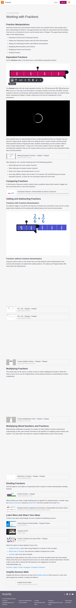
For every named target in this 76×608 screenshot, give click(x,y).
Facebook (35, 567)
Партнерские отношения (68, 601)
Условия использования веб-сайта (39, 602)
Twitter (15, 567)
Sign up (63, 2)
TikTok (21, 567)
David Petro (32, 503)
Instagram (27, 567)
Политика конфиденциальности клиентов (8, 602)
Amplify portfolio (42, 575)
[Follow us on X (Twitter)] (64, 594)
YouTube (9, 567)
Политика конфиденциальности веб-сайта (55, 602)
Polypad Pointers (14, 548)
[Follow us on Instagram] (70, 594)
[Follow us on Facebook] (67, 594)
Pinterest (42, 567)
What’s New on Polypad (16, 551)
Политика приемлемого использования (25, 601)
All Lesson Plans (12, 13)
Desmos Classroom (15, 503)
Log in (56, 2)
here (58, 503)
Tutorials (11, 554)
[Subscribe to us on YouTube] (72, 594)
